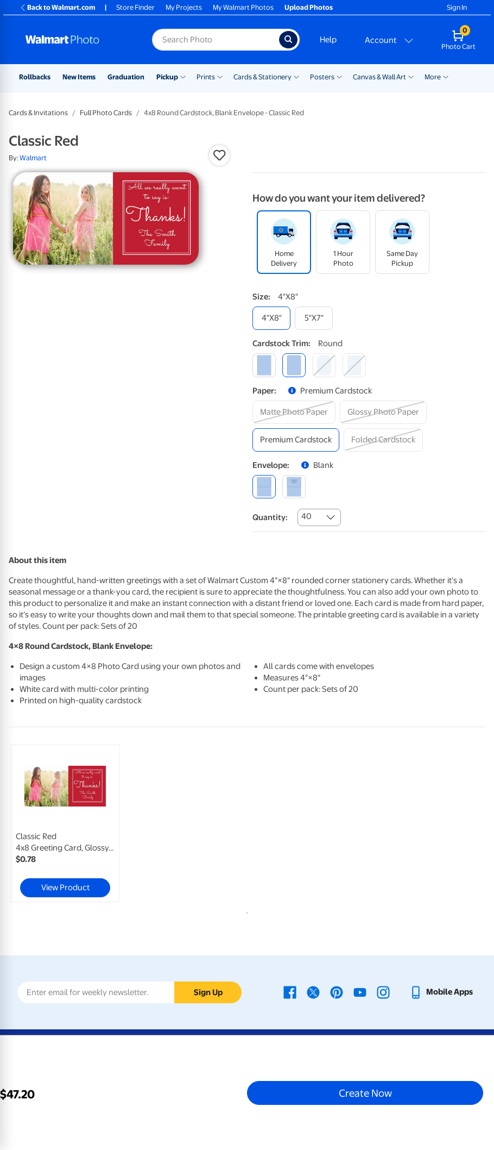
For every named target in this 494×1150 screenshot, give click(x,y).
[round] (294, 365)
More (433, 77)
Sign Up (208, 992)
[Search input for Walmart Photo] (215, 40)
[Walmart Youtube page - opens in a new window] (359, 992)
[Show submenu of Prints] (220, 76)
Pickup (167, 77)
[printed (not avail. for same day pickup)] (294, 486)
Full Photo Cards (106, 113)
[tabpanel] (88, 823)
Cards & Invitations (38, 113)
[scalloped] (354, 365)
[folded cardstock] (383, 440)
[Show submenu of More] (445, 76)
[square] (264, 365)
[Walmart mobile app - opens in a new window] (441, 992)
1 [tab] (244, 910)
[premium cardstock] (295, 440)
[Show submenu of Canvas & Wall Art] (411, 76)
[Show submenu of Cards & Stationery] (296, 76)
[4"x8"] (271, 318)
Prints (206, 77)
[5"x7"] (314, 318)
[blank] (264, 486)
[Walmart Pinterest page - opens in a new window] (336, 992)
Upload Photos (308, 7)
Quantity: (270, 517)
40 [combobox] (306, 516)
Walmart (33, 158)
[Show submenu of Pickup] (183, 76)
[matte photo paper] (293, 412)
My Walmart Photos (243, 7)
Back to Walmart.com (57, 7)
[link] (65, 823)
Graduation (125, 77)
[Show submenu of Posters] (339, 76)
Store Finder (135, 7)
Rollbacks (34, 77)
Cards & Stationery (262, 77)
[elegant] (323, 365)
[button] (219, 155)
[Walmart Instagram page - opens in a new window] (383, 992)
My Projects (184, 7)
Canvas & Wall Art (379, 77)
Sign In (457, 7)
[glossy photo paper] (383, 412)
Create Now (365, 1093)
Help (328, 40)
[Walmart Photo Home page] (77, 39)
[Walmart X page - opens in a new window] (313, 992)
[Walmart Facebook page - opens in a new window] (289, 992)
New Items (79, 77)
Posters (322, 77)
